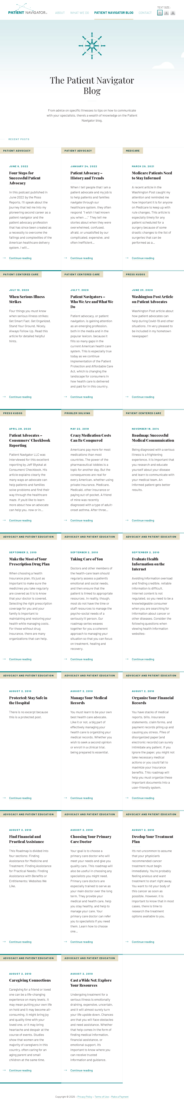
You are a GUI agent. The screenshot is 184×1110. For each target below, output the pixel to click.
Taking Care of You (86, 558)
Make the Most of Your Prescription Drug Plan (29, 561)
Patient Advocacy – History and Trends (87, 175)
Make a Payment (120, 1096)
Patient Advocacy (17, 150)
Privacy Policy (84, 1096)
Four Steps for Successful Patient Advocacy (24, 177)
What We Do (79, 13)
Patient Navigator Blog (113, 13)
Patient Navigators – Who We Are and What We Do (91, 301)
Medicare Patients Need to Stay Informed (152, 175)
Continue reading (20, 258)
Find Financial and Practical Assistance (26, 839)
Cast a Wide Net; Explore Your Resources (91, 983)
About (60, 13)
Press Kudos (135, 274)
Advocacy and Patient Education (28, 536)
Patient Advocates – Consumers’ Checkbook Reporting (29, 440)
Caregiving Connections (30, 980)
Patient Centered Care (20, 274)
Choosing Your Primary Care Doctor (90, 839)
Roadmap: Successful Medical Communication (153, 438)
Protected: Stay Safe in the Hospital (28, 700)
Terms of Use (102, 1096)
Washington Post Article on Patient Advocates (152, 299)
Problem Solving (77, 413)
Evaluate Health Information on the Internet (148, 563)
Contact (145, 13)
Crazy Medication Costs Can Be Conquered (90, 438)
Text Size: (164, 7)
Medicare (133, 150)
